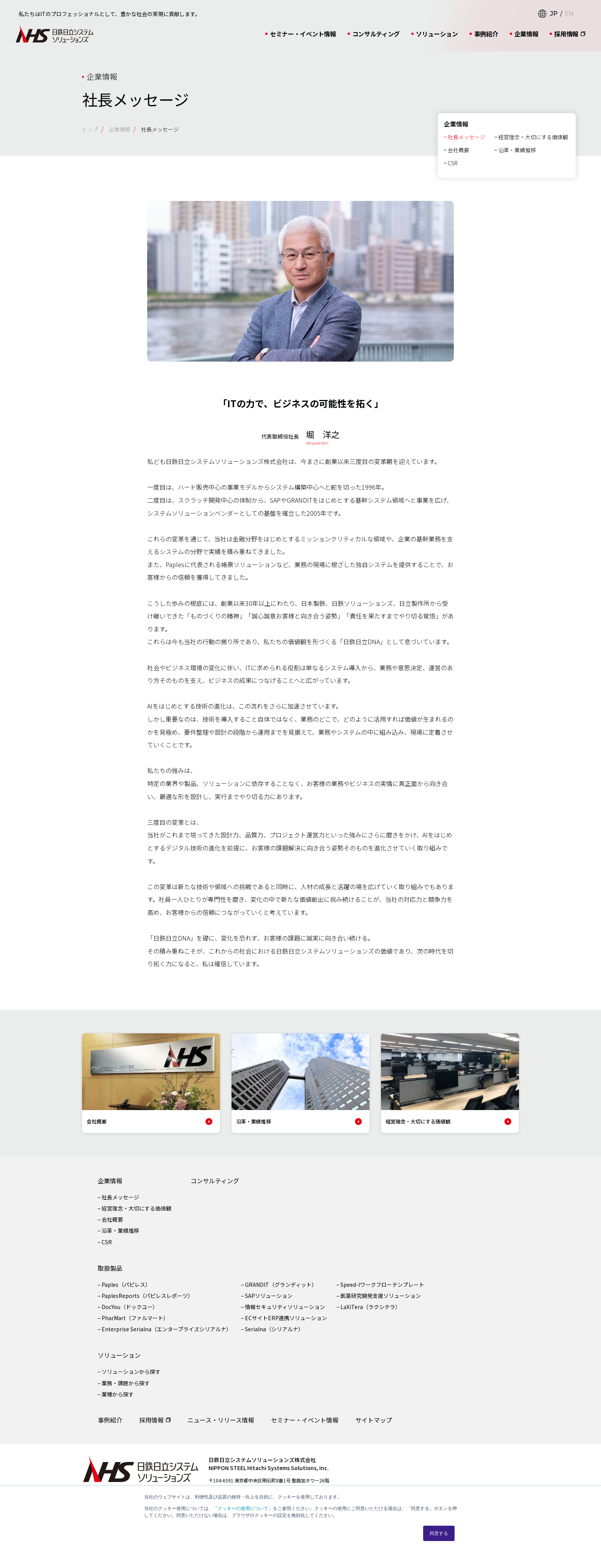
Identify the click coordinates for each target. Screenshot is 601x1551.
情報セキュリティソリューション (285, 1313)
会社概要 (458, 156)
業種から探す (118, 1401)
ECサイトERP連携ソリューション (286, 1324)
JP (554, 13)
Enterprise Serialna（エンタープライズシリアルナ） (167, 1335)
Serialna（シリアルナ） (274, 1335)
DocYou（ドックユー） (130, 1313)
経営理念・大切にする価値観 (533, 143)
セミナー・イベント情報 (303, 33)
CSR (453, 169)
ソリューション (437, 33)
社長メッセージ (466, 143)
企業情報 (526, 33)
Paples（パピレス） (126, 1291)
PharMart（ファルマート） (135, 1324)
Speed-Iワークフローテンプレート (382, 1291)
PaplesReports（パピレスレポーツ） (147, 1302)
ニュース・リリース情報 (220, 1426)
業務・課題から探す (126, 1389)
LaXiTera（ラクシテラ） (370, 1313)
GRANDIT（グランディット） (281, 1291)
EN (569, 13)
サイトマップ (373, 1426)
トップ (90, 129)
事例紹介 (486, 33)
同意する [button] (439, 1533)
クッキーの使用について (243, 1508)
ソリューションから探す (131, 1378)
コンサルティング (376, 33)
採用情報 (566, 33)
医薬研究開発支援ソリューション (380, 1302)
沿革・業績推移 (517, 156)
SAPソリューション (268, 1302)
